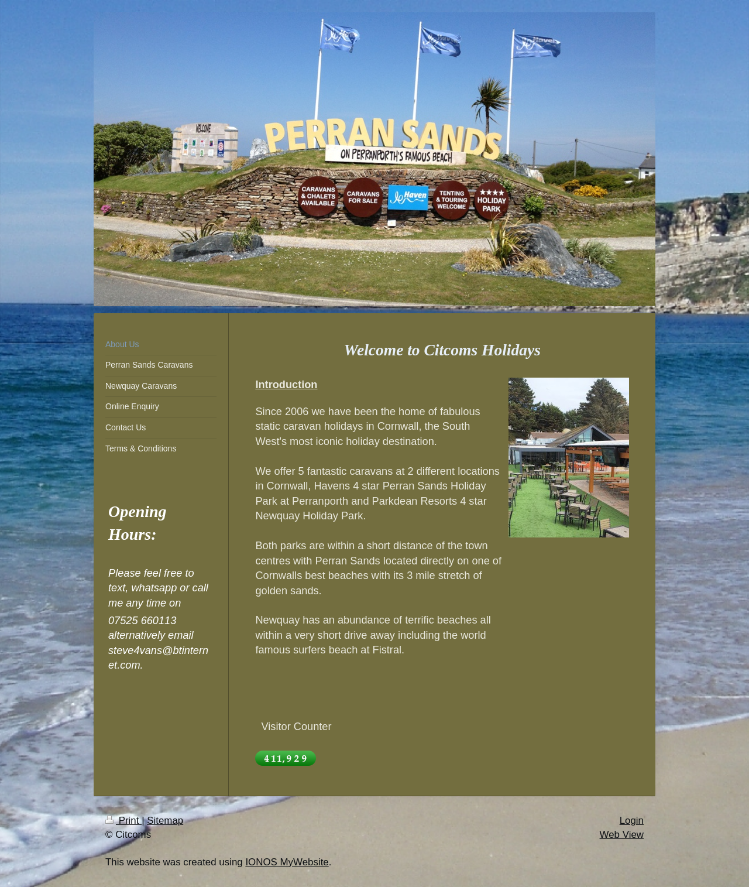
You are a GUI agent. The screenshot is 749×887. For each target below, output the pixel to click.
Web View (622, 834)
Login (632, 820)
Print (123, 820)
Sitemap (165, 820)
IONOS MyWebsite (286, 862)
